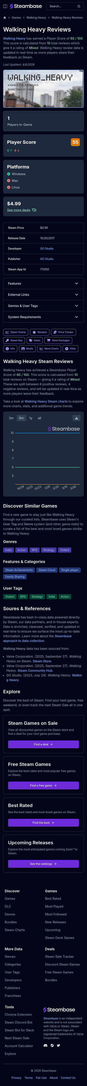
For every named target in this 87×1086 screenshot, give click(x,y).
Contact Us (68, 1077)
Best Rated (53, 898)
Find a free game (43, 785)
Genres (10, 956)
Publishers (12, 988)
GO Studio (47, 248)
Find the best (44, 822)
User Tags (12, 972)
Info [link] (10, 348)
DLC (8, 906)
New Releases (55, 922)
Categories (13, 964)
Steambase (51, 1018)
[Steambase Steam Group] (52, 1045)
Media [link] (27, 348)
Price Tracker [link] (63, 332)
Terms (28, 1077)
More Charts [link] (49, 348)
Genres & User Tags (43, 305)
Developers (13, 980)
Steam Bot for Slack (19, 1030)
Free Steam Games (59, 972)
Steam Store (42, 661)
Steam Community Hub (35, 670)
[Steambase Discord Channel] (45, 1045)
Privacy (16, 1077)
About (54, 1077)
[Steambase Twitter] (58, 1045)
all (39, 418)
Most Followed (56, 914)
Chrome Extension (18, 1014)
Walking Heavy (36, 17)
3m (11, 418)
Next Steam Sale (17, 1038)
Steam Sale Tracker (59, 956)
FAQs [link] (70, 348)
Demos (10, 914)
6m (21, 418)
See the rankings (43, 863)
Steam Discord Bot (18, 1022)
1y (30, 418)
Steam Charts (15, 930)
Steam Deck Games (59, 938)
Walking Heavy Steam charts (46, 401)
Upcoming (52, 930)
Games (16, 17)
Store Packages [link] (58, 340)
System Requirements (43, 317)
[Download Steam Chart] (77, 418)
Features (43, 283)
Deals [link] (34, 340)
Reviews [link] (39, 332)
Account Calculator (19, 1046)
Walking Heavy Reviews (67, 17)
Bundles (11, 922)
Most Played (54, 906)
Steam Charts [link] (16, 332)
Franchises (13, 996)
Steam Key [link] (14, 340)
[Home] (4, 17)
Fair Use (41, 1077)
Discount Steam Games (62, 964)
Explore (10, 1054)
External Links (43, 294)
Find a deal (43, 744)
